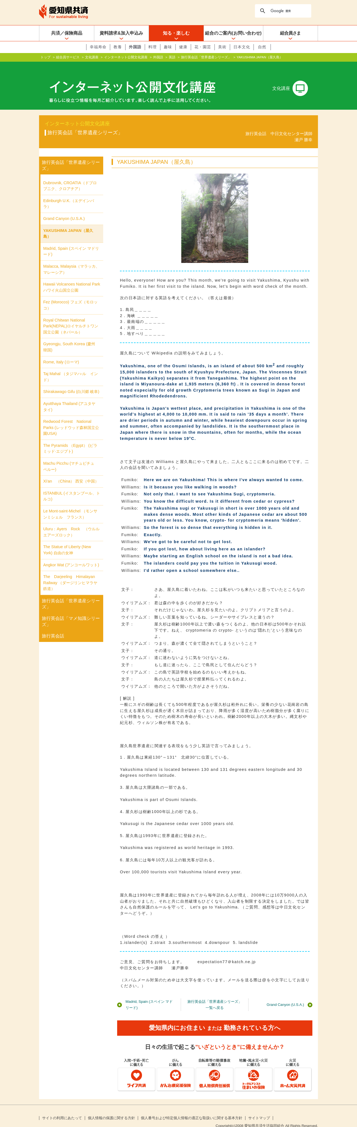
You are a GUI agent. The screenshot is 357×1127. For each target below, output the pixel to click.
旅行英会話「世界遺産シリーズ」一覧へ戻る (214, 996)
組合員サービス (67, 57)
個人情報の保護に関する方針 (111, 1109)
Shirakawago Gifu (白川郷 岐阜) (71, 382)
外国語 (135, 47)
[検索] (283, 11)
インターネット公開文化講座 (126, 57)
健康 (183, 47)
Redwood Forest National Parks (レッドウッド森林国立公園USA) (71, 418)
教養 (118, 47)
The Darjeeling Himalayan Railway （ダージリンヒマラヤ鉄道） (71, 573)
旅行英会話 (53, 627)
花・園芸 (202, 47)
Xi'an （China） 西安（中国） (71, 472)
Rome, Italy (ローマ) (61, 353)
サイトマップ (259, 1109)
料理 (152, 47)
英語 (172, 57)
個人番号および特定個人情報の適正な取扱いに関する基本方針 (191, 1109)
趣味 (168, 47)
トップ (45, 57)
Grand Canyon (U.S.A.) (285, 996)
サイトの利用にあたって (62, 1109)
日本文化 (241, 47)
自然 (262, 47)
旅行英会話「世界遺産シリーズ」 (206, 57)
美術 (222, 47)
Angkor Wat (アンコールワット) (71, 556)
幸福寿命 (98, 47)
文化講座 (91, 57)
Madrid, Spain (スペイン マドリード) (149, 996)
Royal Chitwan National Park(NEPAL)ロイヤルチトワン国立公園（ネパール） (70, 317)
